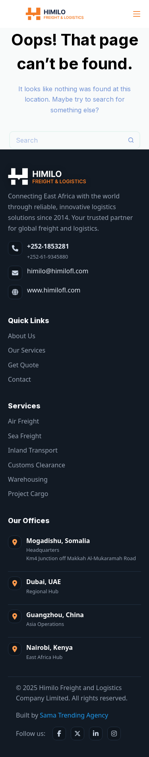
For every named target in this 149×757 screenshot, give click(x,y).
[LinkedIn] (96, 733)
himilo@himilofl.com (57, 271)
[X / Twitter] (77, 733)
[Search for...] (65, 140)
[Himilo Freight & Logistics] (47, 176)
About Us (21, 335)
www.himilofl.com (54, 290)
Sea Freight (24, 435)
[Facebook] (59, 733)
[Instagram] (114, 733)
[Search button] (131, 140)
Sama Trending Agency (74, 715)
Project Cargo (28, 493)
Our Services (26, 350)
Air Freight (23, 421)
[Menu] (136, 14)
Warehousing (28, 479)
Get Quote (23, 365)
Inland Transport (33, 450)
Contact (19, 379)
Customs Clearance (36, 465)
